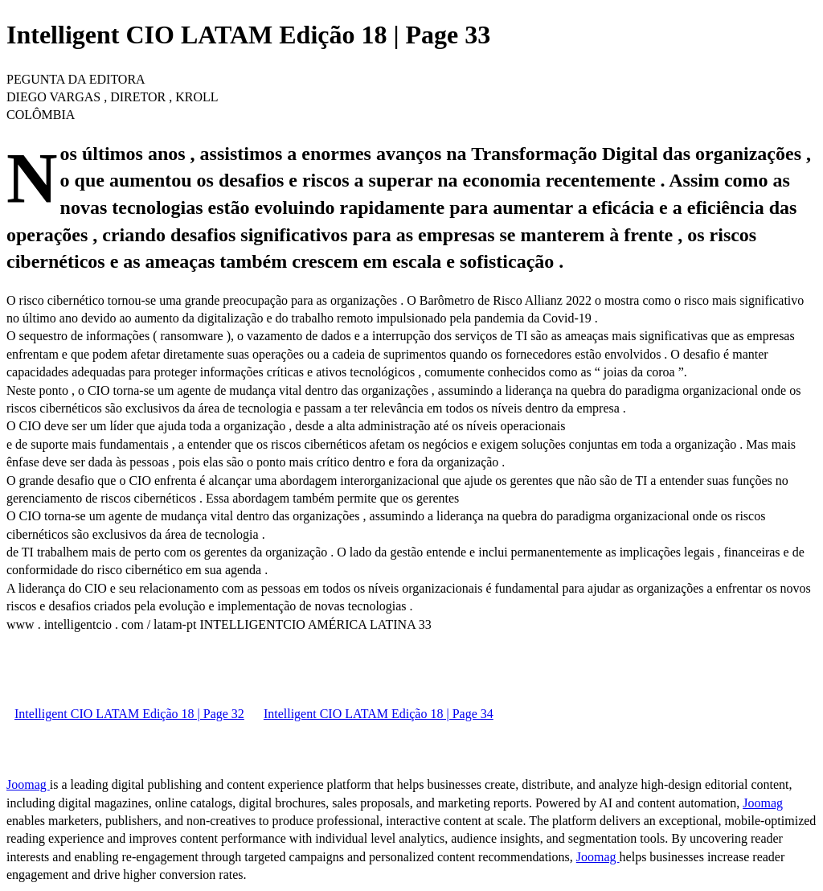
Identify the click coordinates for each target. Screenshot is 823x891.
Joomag (28, 784)
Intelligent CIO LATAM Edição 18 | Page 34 (378, 714)
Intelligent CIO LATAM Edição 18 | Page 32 (129, 714)
